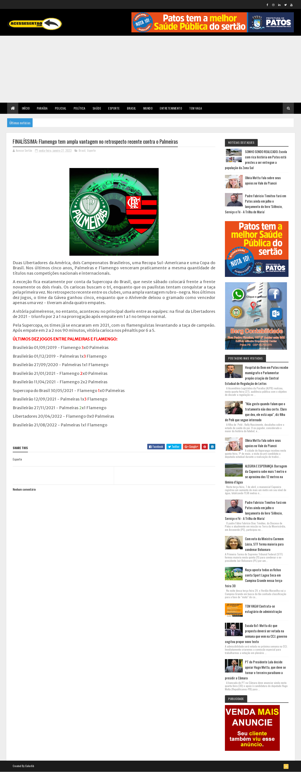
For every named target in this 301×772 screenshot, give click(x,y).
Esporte (114, 108)
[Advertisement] (150, 69)
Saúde (97, 108)
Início (26, 108)
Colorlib (29, 766)
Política (79, 108)
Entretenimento (171, 108)
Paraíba (42, 108)
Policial (60, 108)
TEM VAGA (195, 108)
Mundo (148, 108)
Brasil (131, 108)
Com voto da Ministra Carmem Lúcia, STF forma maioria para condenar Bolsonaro (264, 544)
